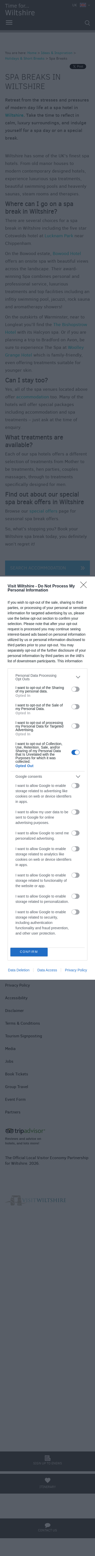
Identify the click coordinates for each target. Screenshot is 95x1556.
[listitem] (47, 677)
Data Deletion (19, 970)
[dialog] (47, 778)
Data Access (47, 970)
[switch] (75, 689)
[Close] (85, 586)
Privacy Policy (76, 970)
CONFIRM (29, 952)
